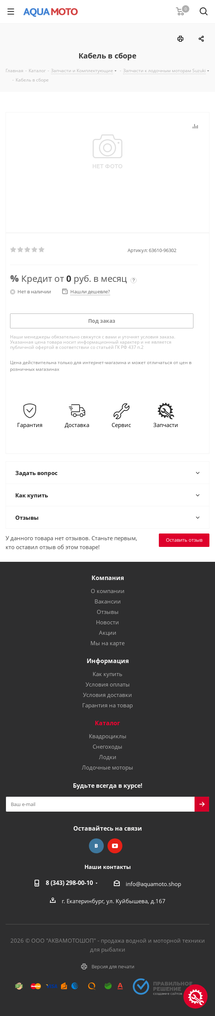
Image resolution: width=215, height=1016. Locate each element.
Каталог (107, 723)
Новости (107, 622)
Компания (108, 578)
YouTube (115, 845)
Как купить (107, 674)
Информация (108, 661)
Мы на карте (107, 643)
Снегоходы (107, 746)
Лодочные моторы (107, 767)
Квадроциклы (107, 736)
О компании (108, 591)
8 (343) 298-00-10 (69, 883)
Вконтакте (96, 845)
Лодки (107, 757)
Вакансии (107, 601)
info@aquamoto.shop (153, 884)
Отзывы (108, 611)
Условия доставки (107, 694)
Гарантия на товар (107, 705)
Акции (107, 632)
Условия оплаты (108, 684)
